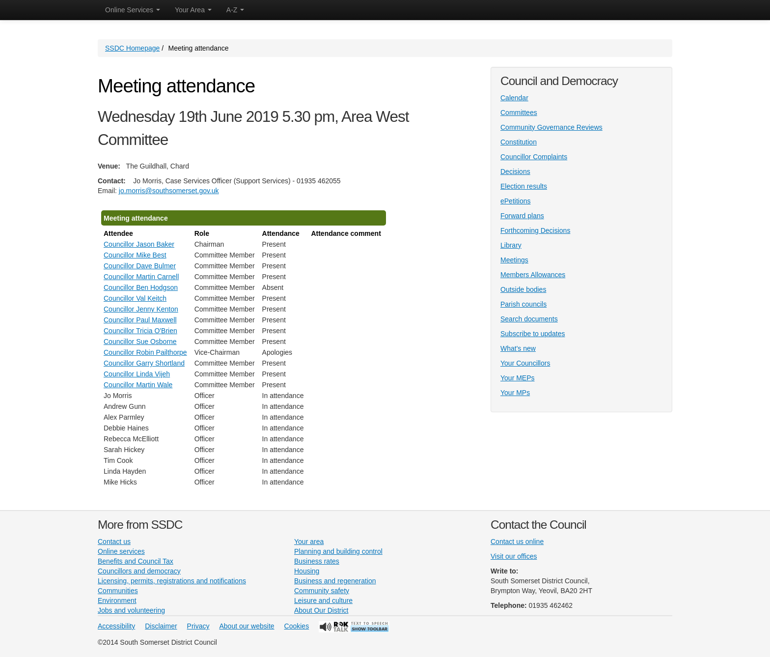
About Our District (321, 610)
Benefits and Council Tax (135, 561)
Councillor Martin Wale (138, 385)
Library (511, 245)
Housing (306, 571)
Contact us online (517, 541)
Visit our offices (514, 556)
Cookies (296, 626)
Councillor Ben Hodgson (141, 287)
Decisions (515, 171)
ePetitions (515, 201)
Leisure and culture (323, 600)
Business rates (316, 561)
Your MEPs (517, 378)
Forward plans (522, 216)
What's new (518, 348)
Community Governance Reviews (551, 127)
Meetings (514, 260)
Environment (117, 600)
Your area (309, 541)
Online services (121, 551)
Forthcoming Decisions (535, 230)
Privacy (198, 626)
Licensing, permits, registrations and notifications (172, 581)
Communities (118, 591)
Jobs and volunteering (131, 610)
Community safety (321, 591)
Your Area (193, 10)
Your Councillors (525, 363)
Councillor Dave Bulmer (140, 266)
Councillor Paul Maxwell (140, 320)
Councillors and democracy (139, 571)
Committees (518, 112)
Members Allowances (532, 275)
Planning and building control (338, 551)
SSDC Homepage (132, 48)
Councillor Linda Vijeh (137, 374)
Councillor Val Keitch (135, 298)
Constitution (518, 142)
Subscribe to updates (532, 334)
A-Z (235, 10)
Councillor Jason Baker (139, 244)
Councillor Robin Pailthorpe (145, 352)
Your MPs (515, 393)
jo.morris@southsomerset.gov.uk (169, 191)
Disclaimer (161, 626)
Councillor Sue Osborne (140, 341)
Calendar (514, 98)
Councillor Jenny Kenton (141, 309)
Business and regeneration (335, 581)
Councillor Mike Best (135, 255)
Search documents (529, 319)
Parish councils (523, 304)
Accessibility (116, 626)
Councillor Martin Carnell (141, 277)
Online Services (132, 10)
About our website (247, 626)
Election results (523, 186)
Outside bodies (523, 289)
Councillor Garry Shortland (144, 363)
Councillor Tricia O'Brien (140, 331)
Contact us (114, 541)
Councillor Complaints (533, 157)
